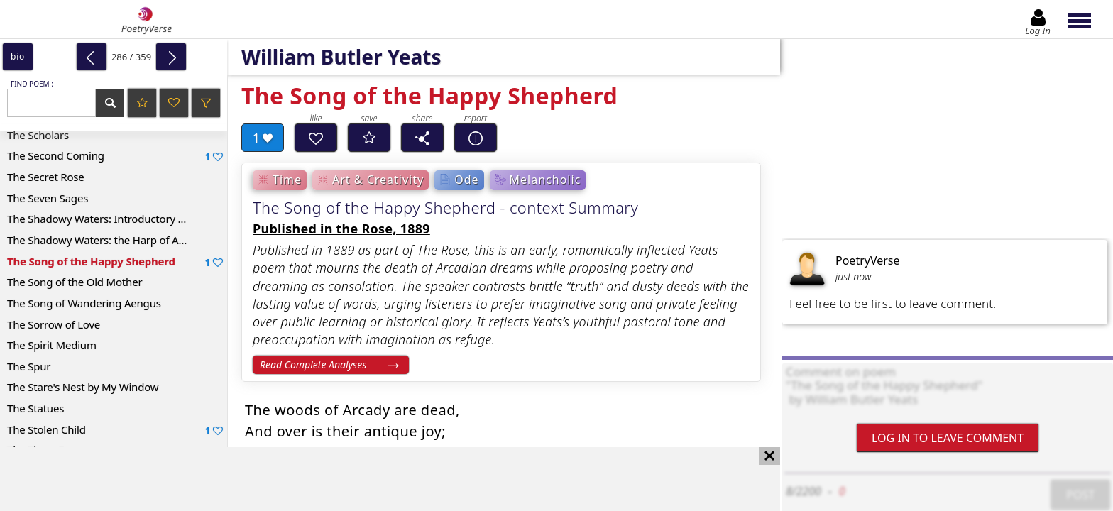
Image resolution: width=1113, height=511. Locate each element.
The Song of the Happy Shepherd (115, 261)
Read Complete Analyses (313, 364)
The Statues (35, 408)
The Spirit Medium (52, 345)
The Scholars (38, 135)
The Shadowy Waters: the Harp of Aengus (108, 240)
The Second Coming (115, 155)
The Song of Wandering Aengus (84, 303)
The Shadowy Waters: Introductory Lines (105, 218)
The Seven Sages (47, 198)
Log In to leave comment (948, 438)
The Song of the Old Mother (74, 282)
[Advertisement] (376, 479)
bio (18, 56)
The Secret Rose (45, 177)
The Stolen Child (115, 429)
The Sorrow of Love (53, 324)
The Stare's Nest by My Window (82, 387)
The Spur (28, 366)
